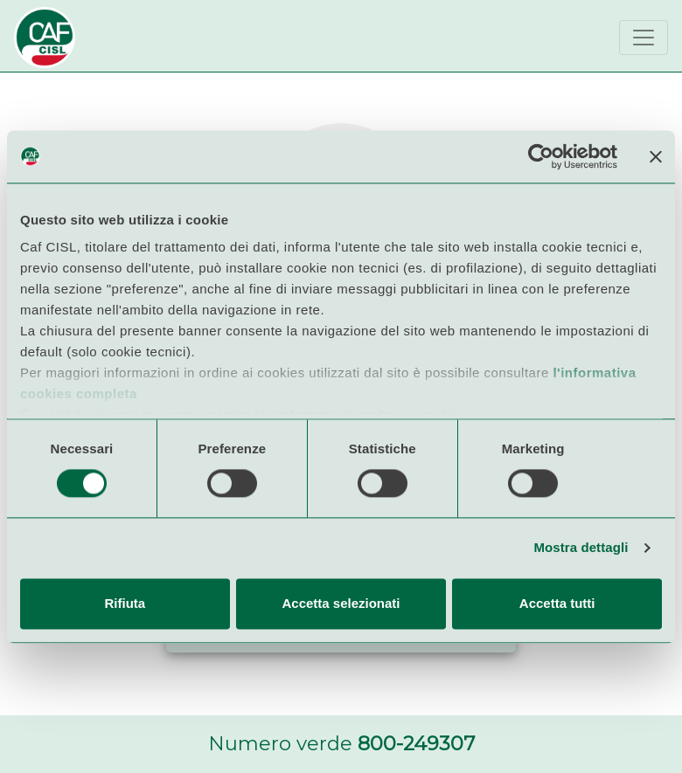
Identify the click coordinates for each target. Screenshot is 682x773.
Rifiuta (124, 603)
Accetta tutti (557, 603)
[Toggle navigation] (643, 37)
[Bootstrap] (44, 37)
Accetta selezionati (341, 603)
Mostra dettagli (580, 548)
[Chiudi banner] (656, 156)
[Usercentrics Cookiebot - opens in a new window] (540, 156)
